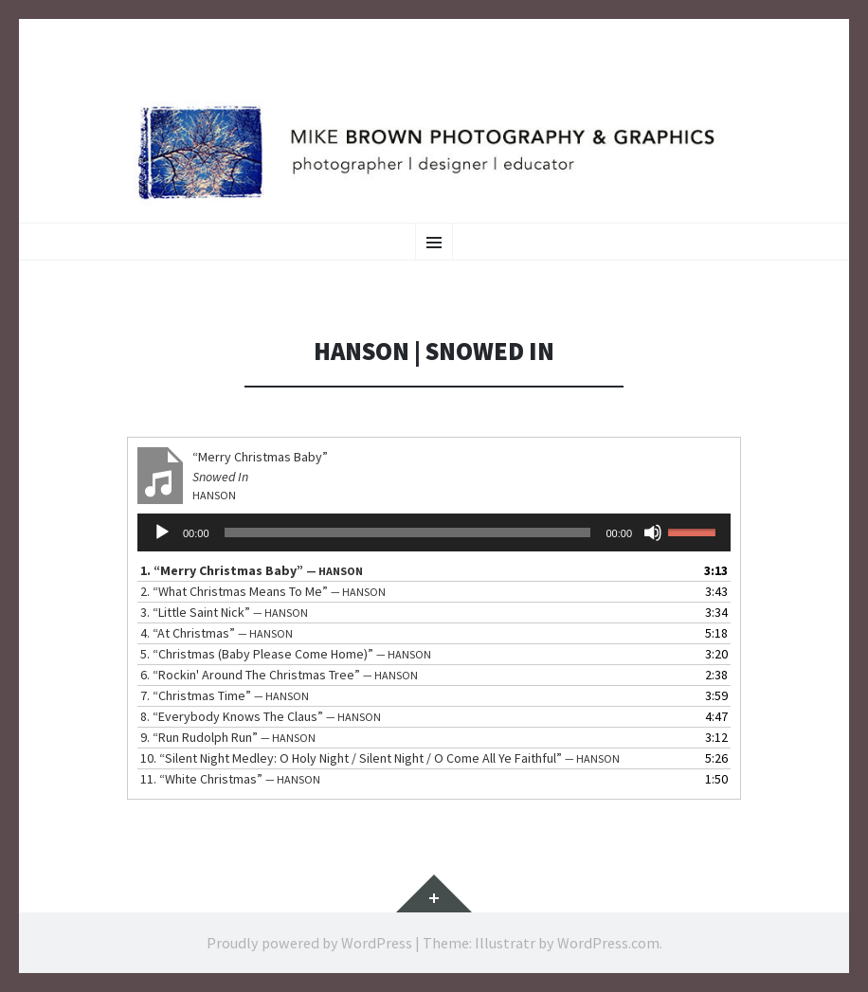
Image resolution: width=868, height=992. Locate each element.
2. (263, 591)
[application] (434, 532)
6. (279, 674)
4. (216, 632)
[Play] (162, 532)
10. (380, 758)
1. (251, 570)
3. (224, 612)
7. (224, 695)
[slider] (408, 532)
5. (285, 653)
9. (228, 737)
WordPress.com (608, 942)
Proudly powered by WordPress (309, 942)
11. (230, 778)
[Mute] (652, 532)
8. (260, 716)
